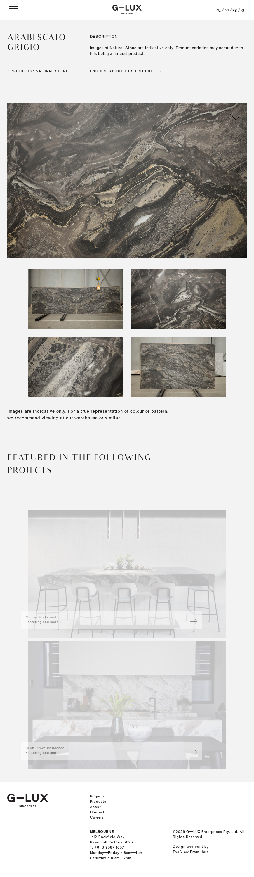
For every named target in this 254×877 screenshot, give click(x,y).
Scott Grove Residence (32, 748)
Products (98, 802)
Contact (97, 812)
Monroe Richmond (28, 617)
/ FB (233, 10)
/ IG (241, 10)
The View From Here (191, 852)
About (95, 807)
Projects (97, 796)
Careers (97, 817)
